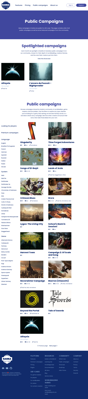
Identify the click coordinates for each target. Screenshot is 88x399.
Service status (49, 376)
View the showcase (44, 59)
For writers (33, 383)
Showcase (62, 365)
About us (54, 5)
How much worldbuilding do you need (50, 392)
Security (75, 370)
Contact (75, 362)
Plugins (32, 367)
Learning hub (48, 362)
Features (18, 5)
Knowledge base (49, 365)
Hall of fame (62, 370)
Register (81, 5)
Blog (46, 373)
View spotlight (5, 86)
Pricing (27, 5)
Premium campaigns (37, 362)
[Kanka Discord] (3, 368)
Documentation (49, 367)
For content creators (36, 386)
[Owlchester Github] (11, 368)
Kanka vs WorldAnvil (50, 359)
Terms (75, 367)
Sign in (71, 5)
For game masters (36, 375)
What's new (62, 359)
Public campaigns (40, 5)
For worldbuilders (35, 380)
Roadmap (62, 367)
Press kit (75, 373)
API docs (47, 370)
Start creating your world (50, 386)
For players (34, 377)
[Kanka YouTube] (7, 368)
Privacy (75, 365)
